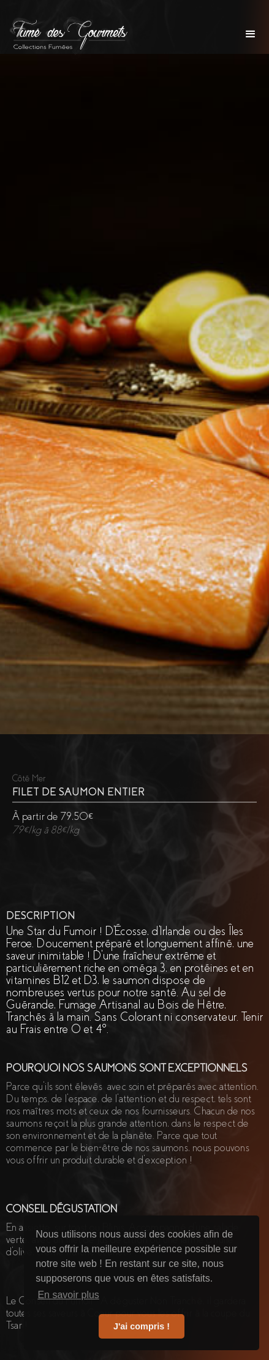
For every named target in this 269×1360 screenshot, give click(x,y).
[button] (250, 34)
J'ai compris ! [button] (141, 1326)
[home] (66, 34)
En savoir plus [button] (68, 1295)
